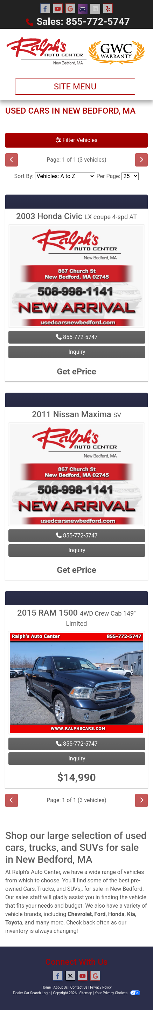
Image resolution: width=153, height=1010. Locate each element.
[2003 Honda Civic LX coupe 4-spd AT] (76, 277)
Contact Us (79, 987)
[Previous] (11, 160)
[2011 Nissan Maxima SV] (76, 475)
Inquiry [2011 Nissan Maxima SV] (76, 550)
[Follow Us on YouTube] (58, 9)
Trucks (45, 889)
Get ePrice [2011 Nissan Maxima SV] (76, 570)
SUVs (74, 889)
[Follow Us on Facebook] (45, 9)
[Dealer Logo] (76, 50)
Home (46, 987)
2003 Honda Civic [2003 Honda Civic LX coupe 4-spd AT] (76, 216)
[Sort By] (65, 176)
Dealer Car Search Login (31, 993)
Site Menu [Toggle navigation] (75, 86)
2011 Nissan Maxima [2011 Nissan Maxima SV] (76, 414)
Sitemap (85, 993)
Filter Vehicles (77, 140)
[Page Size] (130, 176)
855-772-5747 (77, 337)
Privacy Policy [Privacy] (101, 987)
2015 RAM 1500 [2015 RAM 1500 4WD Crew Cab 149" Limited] (76, 617)
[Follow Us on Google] (70, 9)
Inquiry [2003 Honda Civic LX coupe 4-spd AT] (76, 351)
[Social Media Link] (83, 9)
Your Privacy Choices (117, 993)
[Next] (141, 160)
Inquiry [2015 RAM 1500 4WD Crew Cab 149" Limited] (76, 758)
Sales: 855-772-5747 (83, 21)
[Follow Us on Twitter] (70, 976)
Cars (29, 889)
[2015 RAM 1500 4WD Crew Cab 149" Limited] (76, 683)
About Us (61, 987)
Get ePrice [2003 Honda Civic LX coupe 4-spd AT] (76, 372)
